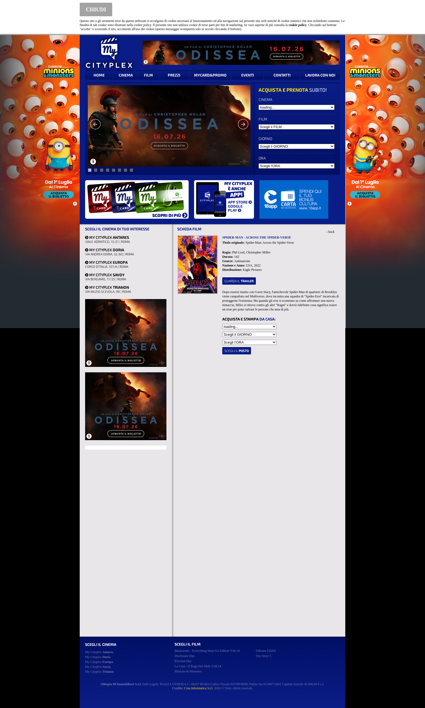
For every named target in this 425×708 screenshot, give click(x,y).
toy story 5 (263, 656)
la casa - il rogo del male (198, 666)
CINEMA (126, 75)
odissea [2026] (266, 651)
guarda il (239, 281)
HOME (99, 75)
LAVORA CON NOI (320, 75)
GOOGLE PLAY (235, 208)
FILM (148, 75)
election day (183, 661)
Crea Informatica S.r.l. (198, 688)
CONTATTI (282, 75)
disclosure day (185, 656)
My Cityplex (99, 652)
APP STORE (240, 202)
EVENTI (247, 75)
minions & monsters (188, 671)
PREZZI (174, 75)
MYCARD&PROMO (210, 75)
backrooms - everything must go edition (207, 651)
